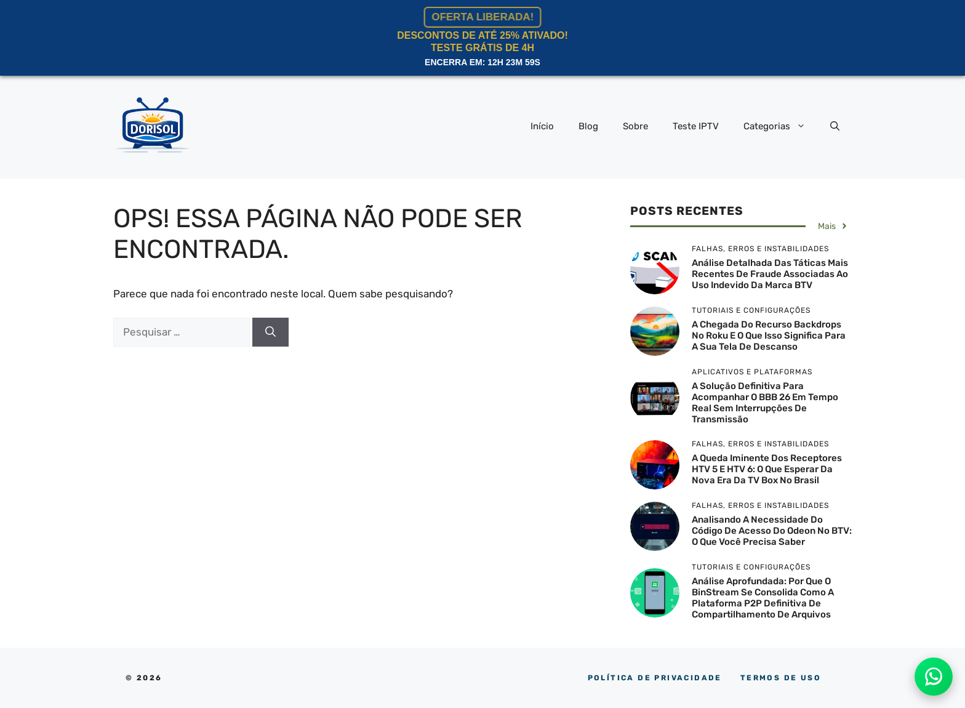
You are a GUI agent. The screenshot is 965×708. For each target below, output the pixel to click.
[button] (835, 126)
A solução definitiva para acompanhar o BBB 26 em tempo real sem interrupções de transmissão (765, 402)
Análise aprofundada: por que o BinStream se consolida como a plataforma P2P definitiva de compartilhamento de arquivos (763, 598)
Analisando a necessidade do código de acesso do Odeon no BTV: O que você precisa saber (772, 530)
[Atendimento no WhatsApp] (934, 677)
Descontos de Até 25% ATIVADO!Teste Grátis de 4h (482, 37)
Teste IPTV (696, 126)
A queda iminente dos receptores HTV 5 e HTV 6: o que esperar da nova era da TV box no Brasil (767, 469)
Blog (588, 126)
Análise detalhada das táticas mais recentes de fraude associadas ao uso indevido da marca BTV (770, 274)
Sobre (635, 126)
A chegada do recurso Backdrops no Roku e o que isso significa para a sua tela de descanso (769, 335)
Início (542, 126)
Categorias (780, 126)
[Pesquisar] (270, 332)
